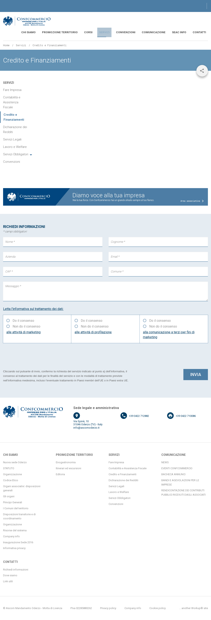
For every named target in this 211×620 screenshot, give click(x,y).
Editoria (60, 473)
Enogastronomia (66, 462)
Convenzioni (136, 32)
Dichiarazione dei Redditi (15, 129)
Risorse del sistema (15, 530)
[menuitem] (51, 32)
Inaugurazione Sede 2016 (18, 541)
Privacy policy (108, 607)
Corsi (104, 32)
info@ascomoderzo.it (86, 427)
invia (195, 374)
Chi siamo (51, 32)
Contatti (200, 32)
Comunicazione (160, 32)
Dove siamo (10, 575)
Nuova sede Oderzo (15, 462)
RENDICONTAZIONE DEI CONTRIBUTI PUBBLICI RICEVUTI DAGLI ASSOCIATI (183, 492)
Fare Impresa (12, 90)
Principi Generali (12, 501)
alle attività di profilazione (93, 332)
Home (6, 44)
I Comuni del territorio (15, 507)
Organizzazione (12, 473)
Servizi (118, 32)
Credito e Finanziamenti (122, 473)
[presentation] (34, 356)
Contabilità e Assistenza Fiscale (11, 102)
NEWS (165, 462)
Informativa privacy (14, 547)
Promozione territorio (79, 32)
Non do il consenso (26, 326)
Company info (11, 535)
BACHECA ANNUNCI (173, 473)
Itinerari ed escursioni (68, 468)
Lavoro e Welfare (15, 147)
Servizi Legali (12, 139)
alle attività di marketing (23, 332)
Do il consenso (23, 320)
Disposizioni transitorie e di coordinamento (19, 516)
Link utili (8, 581)
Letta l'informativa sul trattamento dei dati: (33, 309)
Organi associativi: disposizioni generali (21, 488)
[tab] (17, 154)
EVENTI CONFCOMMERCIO (176, 468)
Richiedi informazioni (15, 569)
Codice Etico (10, 479)
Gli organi (8, 496)
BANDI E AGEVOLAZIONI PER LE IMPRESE (180, 482)
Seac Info (182, 32)
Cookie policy (157, 607)
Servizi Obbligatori (15, 154)
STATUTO (8, 468)
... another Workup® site (193, 607)
